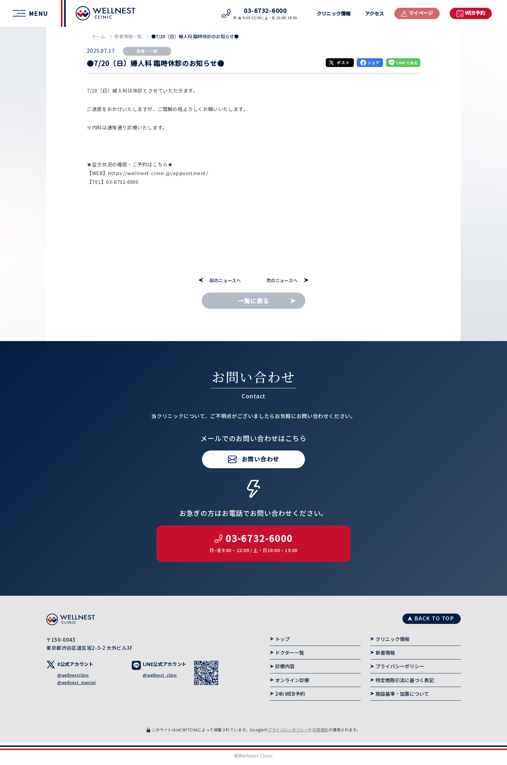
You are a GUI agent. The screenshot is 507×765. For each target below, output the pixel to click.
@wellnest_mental (76, 682)
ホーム (98, 36)
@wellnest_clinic (160, 675)
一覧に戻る (253, 300)
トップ (282, 639)
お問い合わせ (260, 478)
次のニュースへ (282, 280)
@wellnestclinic (73, 675)
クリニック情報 (334, 13)
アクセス (374, 13)
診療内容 (285, 666)
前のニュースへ (225, 280)
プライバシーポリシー (400, 666)
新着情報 (385, 652)
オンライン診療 (292, 680)
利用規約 (320, 729)
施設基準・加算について (402, 693)
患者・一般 (146, 51)
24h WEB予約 (290, 693)
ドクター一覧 (289, 652)
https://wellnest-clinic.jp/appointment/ (158, 173)
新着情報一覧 (128, 36)
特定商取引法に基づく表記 (405, 680)
